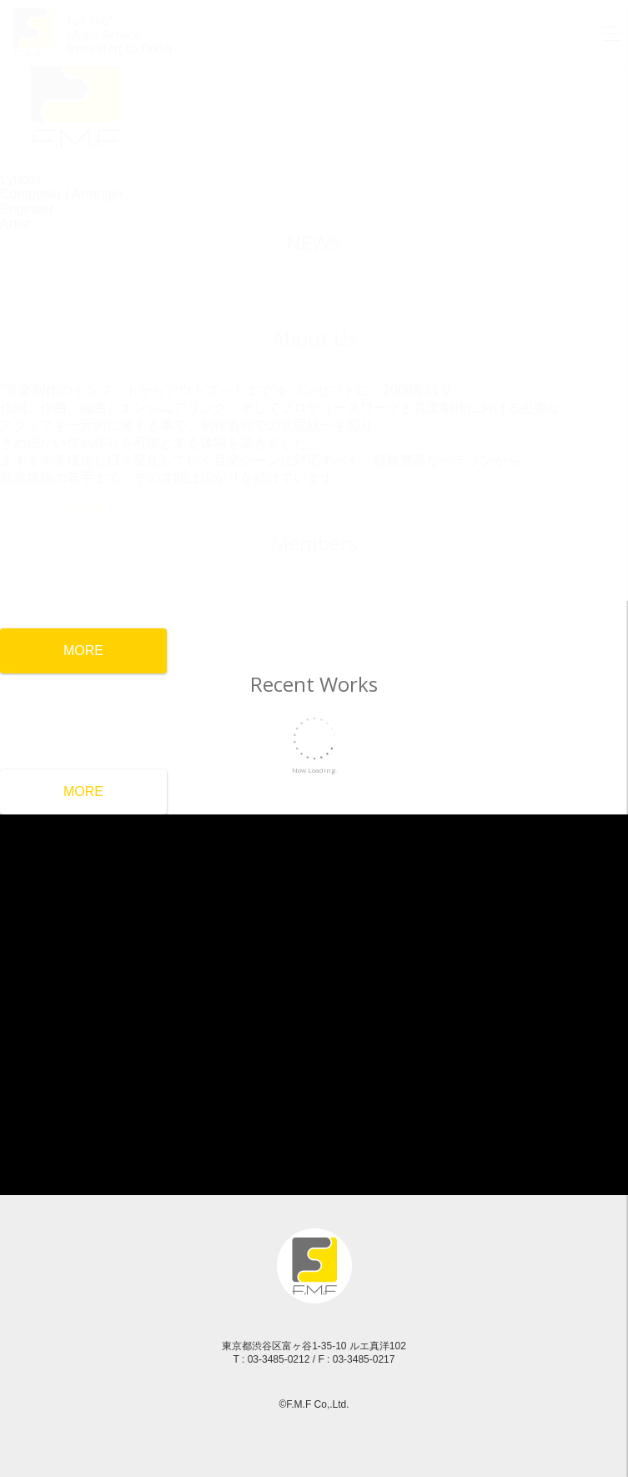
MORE (83, 791)
